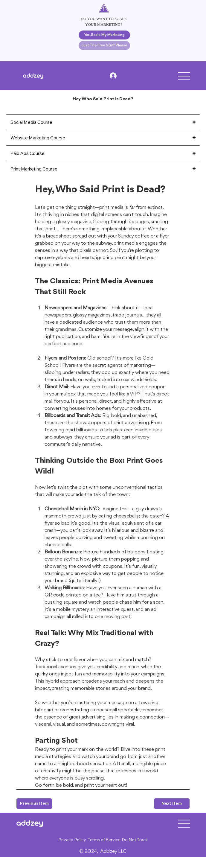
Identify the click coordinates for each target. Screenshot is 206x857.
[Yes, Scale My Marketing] (104, 35)
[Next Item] (172, 803)
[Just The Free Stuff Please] (104, 45)
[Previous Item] (34, 803)
